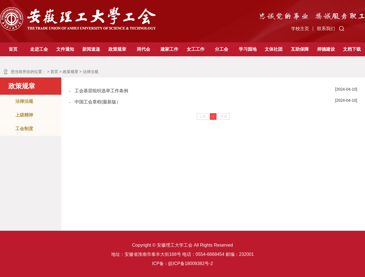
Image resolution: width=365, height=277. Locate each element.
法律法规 (90, 71)
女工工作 (196, 49)
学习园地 (248, 49)
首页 (13, 49)
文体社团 (274, 49)
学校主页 (300, 28)
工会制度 (24, 128)
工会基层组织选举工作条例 (101, 90)
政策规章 (117, 49)
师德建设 (326, 49)
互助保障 (300, 49)
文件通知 (65, 49)
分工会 (221, 49)
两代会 (143, 49)
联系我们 (326, 28)
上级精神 (24, 115)
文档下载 (352, 49)
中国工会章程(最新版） (98, 101)
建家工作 (169, 49)
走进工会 (39, 49)
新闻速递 (91, 49)
